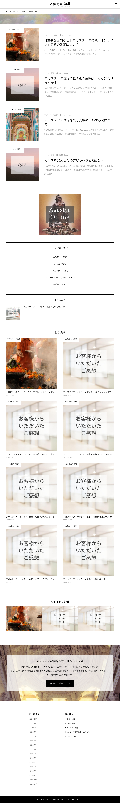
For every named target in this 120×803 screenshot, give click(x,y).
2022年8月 (32, 728)
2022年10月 (33, 719)
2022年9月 (32, 723)
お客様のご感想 (60, 257)
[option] (24, 618)
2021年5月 (32, 758)
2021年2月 (32, 771)
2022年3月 (32, 745)
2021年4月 (32, 762)
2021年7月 (32, 749)
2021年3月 (32, 767)
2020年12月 (33, 780)
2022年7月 (32, 732)
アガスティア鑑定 (60, 270)
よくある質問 (60, 263)
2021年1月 (32, 776)
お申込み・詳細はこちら (60, 683)
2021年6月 (32, 754)
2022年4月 (32, 741)
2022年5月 (32, 736)
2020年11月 (33, 784)
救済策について (60, 284)
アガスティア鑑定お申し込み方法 (60, 277)
